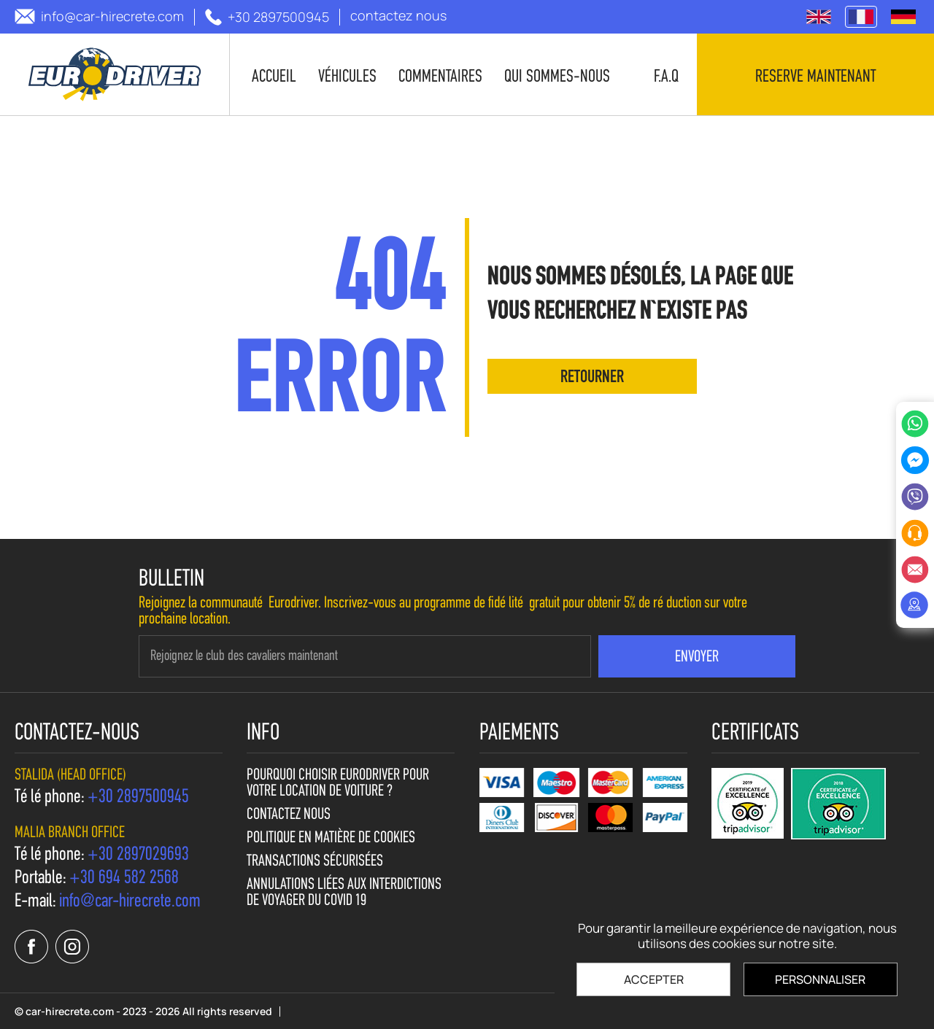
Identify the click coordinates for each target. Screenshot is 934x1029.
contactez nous (289, 815)
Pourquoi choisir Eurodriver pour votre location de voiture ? (338, 784)
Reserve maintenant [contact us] (815, 77)
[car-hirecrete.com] (115, 74)
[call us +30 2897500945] (267, 17)
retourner (592, 378)
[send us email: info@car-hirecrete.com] (99, 16)
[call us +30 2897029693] (138, 855)
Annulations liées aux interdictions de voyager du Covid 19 (344, 893)
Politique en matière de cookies (331, 839)
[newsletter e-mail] (365, 656)
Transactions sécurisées (315, 862)
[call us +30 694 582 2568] (124, 878)
